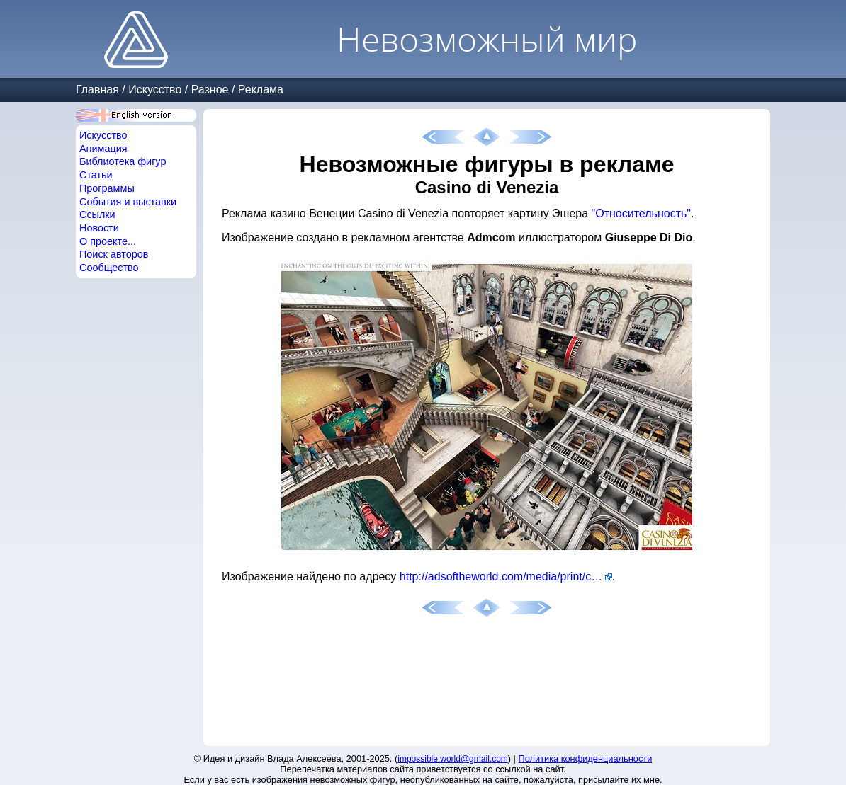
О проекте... (107, 241)
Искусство (154, 90)
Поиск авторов (113, 254)
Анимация (103, 148)
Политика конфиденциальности (586, 758)
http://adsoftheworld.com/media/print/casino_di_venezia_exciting (506, 577)
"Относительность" (641, 213)
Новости (99, 228)
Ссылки (97, 214)
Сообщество (109, 267)
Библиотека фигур (122, 161)
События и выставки (127, 201)
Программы (107, 188)
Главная (97, 90)
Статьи (96, 175)
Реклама (260, 90)
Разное (210, 90)
